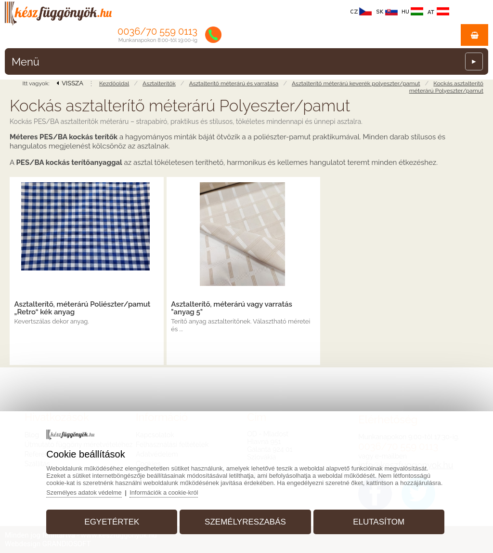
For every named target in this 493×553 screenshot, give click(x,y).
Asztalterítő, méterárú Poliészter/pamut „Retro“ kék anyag (82, 308)
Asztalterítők (159, 83)
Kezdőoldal (114, 83)
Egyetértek (113, 521)
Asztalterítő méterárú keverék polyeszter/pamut (356, 83)
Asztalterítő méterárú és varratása (234, 83)
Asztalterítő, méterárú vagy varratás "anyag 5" (231, 308)
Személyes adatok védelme (87, 491)
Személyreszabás (245, 521)
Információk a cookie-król (169, 491)
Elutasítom (376, 521)
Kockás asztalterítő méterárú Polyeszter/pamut (446, 87)
